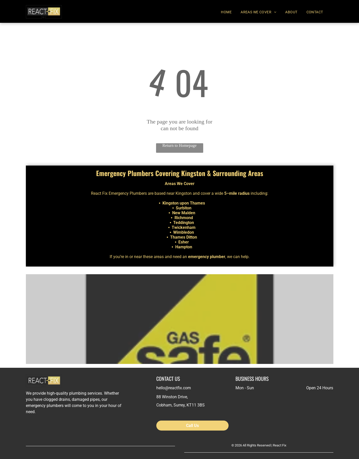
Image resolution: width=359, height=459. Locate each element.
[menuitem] (228, 12)
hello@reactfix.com (173, 387)
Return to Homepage (179, 145)
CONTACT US (168, 378)
